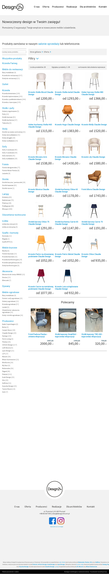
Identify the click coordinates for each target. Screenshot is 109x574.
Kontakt (103, 6)
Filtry (34, 58)
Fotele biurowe (7, 254)
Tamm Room (7, 389)
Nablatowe (6, 200)
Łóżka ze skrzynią (8, 227)
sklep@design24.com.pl (61, 513)
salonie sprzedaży (48, 43)
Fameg (4, 336)
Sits (3, 380)
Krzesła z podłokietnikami (12, 99)
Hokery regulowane (9, 111)
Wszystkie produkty (12, 58)
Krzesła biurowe (8, 257)
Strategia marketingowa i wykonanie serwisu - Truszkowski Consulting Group (85, 572)
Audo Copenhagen (9, 324)
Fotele (5, 164)
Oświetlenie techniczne (14, 215)
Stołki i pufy (8, 108)
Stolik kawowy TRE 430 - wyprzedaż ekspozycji (92, 335)
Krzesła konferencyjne (10, 259)
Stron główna (35, 52)
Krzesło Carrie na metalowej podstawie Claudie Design (40, 287)
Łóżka (5, 221)
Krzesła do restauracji (10, 75)
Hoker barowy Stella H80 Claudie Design (92, 93)
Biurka (4, 251)
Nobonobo (6, 368)
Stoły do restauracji (9, 78)
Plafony (5, 203)
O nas (37, 6)
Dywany (6, 286)
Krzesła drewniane (9, 93)
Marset (4, 356)
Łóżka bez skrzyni (8, 224)
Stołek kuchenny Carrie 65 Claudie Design (66, 223)
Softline (5, 383)
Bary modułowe (8, 72)
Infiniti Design (7, 345)
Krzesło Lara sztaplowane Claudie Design (66, 287)
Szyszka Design (8, 386)
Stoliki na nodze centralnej (12, 132)
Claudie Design (7, 333)
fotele (63, 562)
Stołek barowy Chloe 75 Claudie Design (38, 223)
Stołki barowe (7, 117)
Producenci (58, 6)
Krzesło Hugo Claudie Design (67, 124)
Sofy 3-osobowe (8, 153)
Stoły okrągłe (7, 138)
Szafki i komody (10, 233)
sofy (60, 562)
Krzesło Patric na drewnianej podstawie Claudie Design (41, 255)
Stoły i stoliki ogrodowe (11, 315)
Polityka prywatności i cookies (10, 572)
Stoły (4, 129)
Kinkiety (5, 197)
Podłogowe (6, 206)
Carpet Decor (7, 330)
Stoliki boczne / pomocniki (12, 182)
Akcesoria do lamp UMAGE (12, 274)
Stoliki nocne (7, 188)
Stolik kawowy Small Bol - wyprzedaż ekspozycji (66, 335)
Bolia (4, 327)
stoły (82, 564)
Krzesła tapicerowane (10, 96)
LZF (3, 354)
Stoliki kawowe (7, 185)
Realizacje (71, 6)
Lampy (5, 194)
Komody (5, 236)
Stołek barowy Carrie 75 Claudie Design (92, 223)
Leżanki (5, 173)
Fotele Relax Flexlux (9, 170)
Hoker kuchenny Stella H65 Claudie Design (40, 125)
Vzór (4, 392)
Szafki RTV (6, 242)
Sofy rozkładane (8, 158)
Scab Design (6, 377)
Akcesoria (7, 271)
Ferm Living (6, 339)
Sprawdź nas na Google (56, 526)
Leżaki (4, 307)
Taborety (5, 123)
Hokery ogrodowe (8, 301)
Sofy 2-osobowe (8, 150)
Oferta (45, 6)
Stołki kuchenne (8, 120)
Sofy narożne (7, 155)
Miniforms (6, 362)
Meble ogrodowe (10, 292)
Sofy (4, 146)
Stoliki (5, 179)
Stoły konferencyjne (9, 265)
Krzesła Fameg (9, 63)
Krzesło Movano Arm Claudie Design (37, 158)
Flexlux (4, 342)
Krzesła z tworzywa (9, 102)
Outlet (5, 84)
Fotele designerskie (9, 167)
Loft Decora (6, 348)
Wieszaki (5, 280)
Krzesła (6, 90)
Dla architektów (88, 6)
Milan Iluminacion (9, 359)
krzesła (78, 564)
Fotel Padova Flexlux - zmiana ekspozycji (38, 335)
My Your (5, 365)
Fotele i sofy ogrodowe (10, 298)
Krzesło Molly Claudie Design (94, 124)
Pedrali (5, 374)
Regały (4, 239)
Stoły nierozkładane (9, 135)
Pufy (4, 114)
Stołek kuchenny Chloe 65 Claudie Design (66, 190)
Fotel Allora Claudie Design (93, 189)
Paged (4, 371)
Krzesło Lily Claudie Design (93, 157)
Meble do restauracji (12, 69)
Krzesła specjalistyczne (11, 262)
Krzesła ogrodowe (9, 304)
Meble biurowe (9, 247)
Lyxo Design (6, 351)
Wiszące (5, 209)
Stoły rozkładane (8, 141)
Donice (4, 277)
